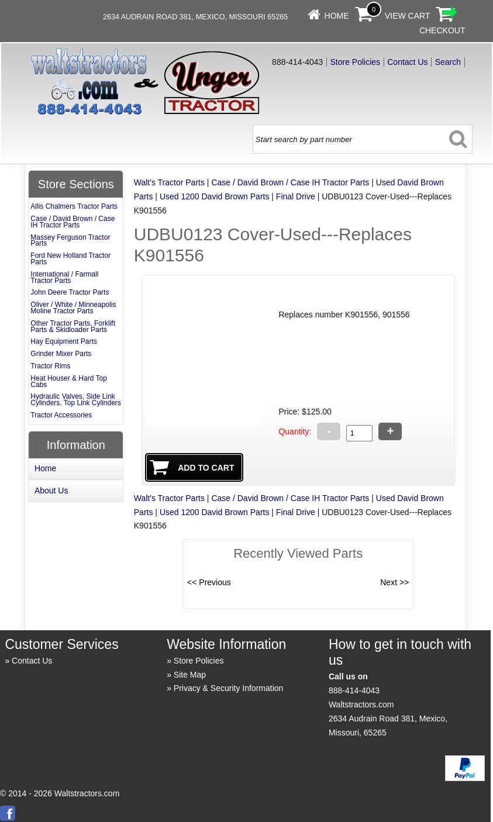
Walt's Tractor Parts (169, 182)
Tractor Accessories (61, 415)
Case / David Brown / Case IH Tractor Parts (290, 182)
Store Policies (355, 62)
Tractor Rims (50, 366)
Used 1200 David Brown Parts (215, 196)
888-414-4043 (354, 690)
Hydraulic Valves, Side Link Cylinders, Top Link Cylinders (75, 399)
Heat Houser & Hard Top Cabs (68, 381)
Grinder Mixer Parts (60, 354)
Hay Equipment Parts (63, 341)
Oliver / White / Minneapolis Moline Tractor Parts (73, 308)
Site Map (190, 674)
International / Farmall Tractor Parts (64, 277)
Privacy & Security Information (229, 688)
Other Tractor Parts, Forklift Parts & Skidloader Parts (72, 326)
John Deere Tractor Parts (69, 292)
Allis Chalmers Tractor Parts (74, 206)
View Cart (407, 15)
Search (448, 62)
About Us (51, 490)
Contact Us (407, 62)
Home (337, 15)
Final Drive (295, 196)
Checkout (442, 30)
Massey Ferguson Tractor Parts (70, 240)
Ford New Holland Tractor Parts (70, 258)
